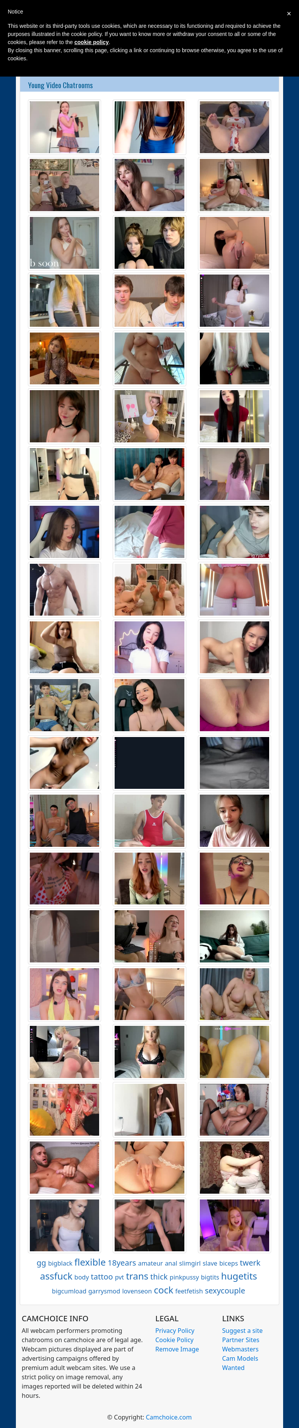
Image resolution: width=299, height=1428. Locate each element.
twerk (250, 1262)
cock (163, 1289)
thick (159, 1276)
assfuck (56, 1275)
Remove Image (177, 1349)
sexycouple (225, 1290)
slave (210, 1263)
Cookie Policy (174, 1340)
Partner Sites (240, 1340)
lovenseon (137, 1291)
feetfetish (189, 1291)
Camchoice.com (169, 1417)
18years (122, 1262)
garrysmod (104, 1291)
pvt (119, 1277)
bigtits (210, 1277)
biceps (228, 1263)
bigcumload (69, 1291)
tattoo (102, 1276)
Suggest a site (242, 1330)
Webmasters (240, 1349)
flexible (90, 1262)
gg (41, 1262)
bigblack (60, 1263)
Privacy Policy (174, 1330)
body (81, 1277)
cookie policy (91, 42)
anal (171, 1263)
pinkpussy (184, 1277)
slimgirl (190, 1263)
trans (137, 1275)
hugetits (239, 1275)
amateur (150, 1263)
